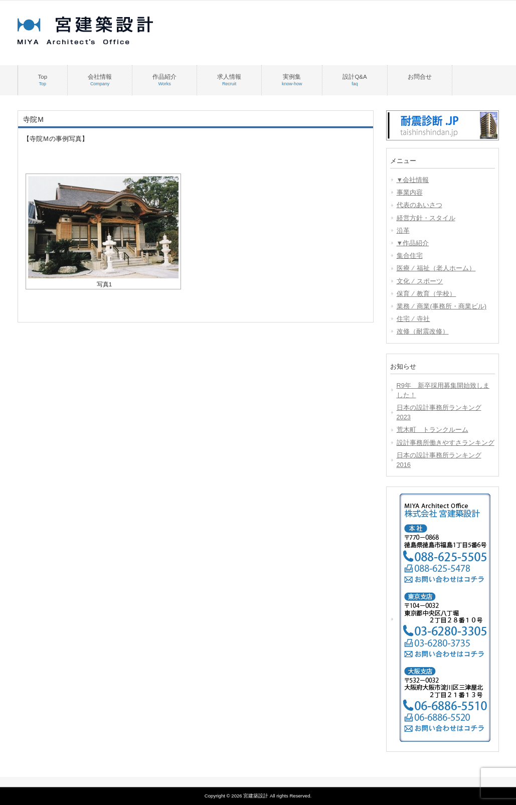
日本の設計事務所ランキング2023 (439, 412)
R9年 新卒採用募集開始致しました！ (443, 390)
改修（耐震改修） (423, 331)
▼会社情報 (413, 180)
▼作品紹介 (413, 243)
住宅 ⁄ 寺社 (413, 319)
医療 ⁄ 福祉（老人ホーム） (436, 268)
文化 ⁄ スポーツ (420, 281)
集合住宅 (410, 255)
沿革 (403, 230)
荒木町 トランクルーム (432, 429)
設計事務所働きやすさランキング (445, 442)
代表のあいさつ (419, 205)
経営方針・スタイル (426, 218)
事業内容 (410, 192)
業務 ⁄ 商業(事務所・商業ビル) (441, 306)
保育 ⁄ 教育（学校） (426, 293)
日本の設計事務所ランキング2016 (439, 459)
